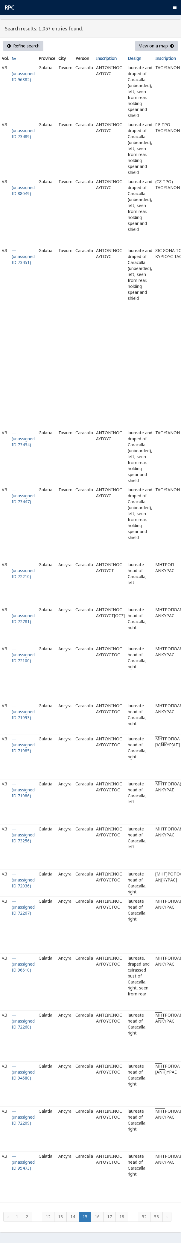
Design (134, 58)
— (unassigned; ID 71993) (24, 711)
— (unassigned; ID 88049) (24, 187)
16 (97, 1216)
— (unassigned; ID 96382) (24, 73)
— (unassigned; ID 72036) (24, 880)
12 (48, 1216)
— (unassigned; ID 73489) (24, 130)
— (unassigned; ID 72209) (24, 1117)
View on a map (156, 46)
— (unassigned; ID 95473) (24, 1162)
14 (72, 1216)
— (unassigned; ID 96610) (24, 964)
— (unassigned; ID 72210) (24, 570)
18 (121, 1216)
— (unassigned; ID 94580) (24, 1072)
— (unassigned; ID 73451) (24, 256)
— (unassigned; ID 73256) (24, 835)
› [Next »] (167, 1216)
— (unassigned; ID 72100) (24, 654)
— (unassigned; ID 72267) (24, 907)
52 (144, 1216)
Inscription (106, 58)
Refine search (23, 46)
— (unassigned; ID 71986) (24, 790)
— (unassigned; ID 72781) (24, 615)
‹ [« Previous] (7, 1216)
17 (109, 1216)
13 (60, 1216)
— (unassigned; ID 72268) (24, 1021)
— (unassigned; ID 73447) (24, 495)
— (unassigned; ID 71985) (24, 744)
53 (156, 1216)
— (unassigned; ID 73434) (24, 438)
